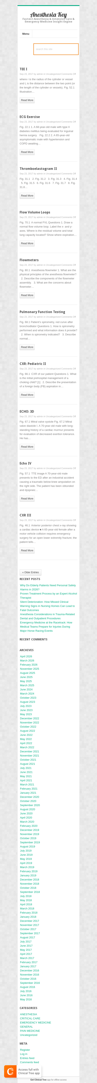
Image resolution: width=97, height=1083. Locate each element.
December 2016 (29, 970)
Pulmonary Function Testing (42, 312)
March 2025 (27, 685)
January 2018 (28, 916)
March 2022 (27, 747)
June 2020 (26, 813)
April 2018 (26, 904)
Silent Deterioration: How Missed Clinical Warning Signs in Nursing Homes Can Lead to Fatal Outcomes (47, 606)
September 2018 (30, 892)
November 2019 (29, 834)
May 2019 (26, 858)
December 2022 (29, 718)
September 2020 (30, 805)
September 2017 (30, 933)
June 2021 (26, 772)
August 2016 (27, 987)
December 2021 (29, 751)
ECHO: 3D (27, 411)
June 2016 (26, 995)
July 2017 (26, 941)
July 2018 (26, 896)
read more (27, 100)
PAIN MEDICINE (30, 1030)
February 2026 (29, 664)
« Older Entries (30, 572)
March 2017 (27, 958)
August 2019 (27, 846)
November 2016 (29, 974)
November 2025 (29, 668)
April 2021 (26, 780)
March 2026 (27, 660)
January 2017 (28, 966)
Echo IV (25, 463)
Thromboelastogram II (38, 169)
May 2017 (26, 949)
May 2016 (26, 999)
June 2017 (26, 945)
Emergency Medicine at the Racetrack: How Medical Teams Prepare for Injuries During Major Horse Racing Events (46, 626)
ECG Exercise (30, 117)
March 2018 (27, 908)
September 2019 (30, 842)
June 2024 (26, 689)
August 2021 (27, 763)
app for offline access (48, 1080)
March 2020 (27, 821)
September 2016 (30, 982)
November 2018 (29, 883)
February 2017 (29, 962)
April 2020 (26, 817)
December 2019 (29, 830)
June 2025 (26, 677)
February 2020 (29, 825)
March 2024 (27, 693)
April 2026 (26, 656)
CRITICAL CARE (30, 1018)
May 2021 (26, 776)
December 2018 (29, 879)
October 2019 (28, 838)
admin (40, 74)
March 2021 (27, 784)
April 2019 (26, 863)
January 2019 (28, 875)
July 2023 (26, 706)
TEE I (23, 69)
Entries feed (27, 1058)
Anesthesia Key (48, 14)
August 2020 (27, 809)
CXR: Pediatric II (33, 364)
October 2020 (28, 801)
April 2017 (26, 954)
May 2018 (26, 900)
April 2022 (26, 743)
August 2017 (27, 937)
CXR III (25, 515)
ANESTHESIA (28, 1014)
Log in (23, 1054)
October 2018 (28, 887)
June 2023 (26, 710)
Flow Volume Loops (35, 212)
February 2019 (29, 871)
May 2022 (26, 739)
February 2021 (29, 788)
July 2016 (26, 991)
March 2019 (27, 867)
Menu (25, 33)
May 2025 (26, 681)
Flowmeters (29, 260)
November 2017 (29, 925)
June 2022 (26, 734)
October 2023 (28, 697)
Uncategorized (53, 74)
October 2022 (28, 726)
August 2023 (27, 701)
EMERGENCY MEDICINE (35, 1022)
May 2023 (26, 714)
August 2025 (27, 672)
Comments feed (29, 1062)
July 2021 (26, 768)
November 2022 (29, 722)
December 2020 (29, 796)
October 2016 (28, 978)
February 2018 (29, 912)
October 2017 (28, 929)
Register (25, 1049)
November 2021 (29, 755)
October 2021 (28, 759)
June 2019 (26, 854)
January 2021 (28, 792)
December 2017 (29, 920)
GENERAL (26, 1026)
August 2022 (27, 730)
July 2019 (26, 850)
